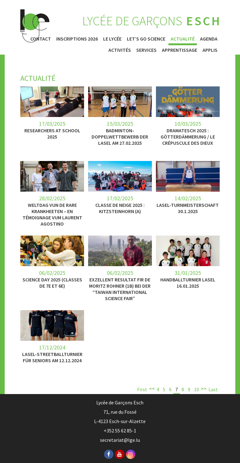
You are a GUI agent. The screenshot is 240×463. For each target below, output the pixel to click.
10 (196, 389)
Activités (119, 50)
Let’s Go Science (146, 39)
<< (152, 388)
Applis (210, 50)
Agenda (209, 39)
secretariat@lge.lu (120, 440)
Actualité (183, 39)
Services (146, 50)
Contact (40, 39)
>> (204, 388)
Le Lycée (112, 39)
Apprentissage (179, 50)
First (142, 389)
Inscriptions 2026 (77, 39)
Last (213, 389)
